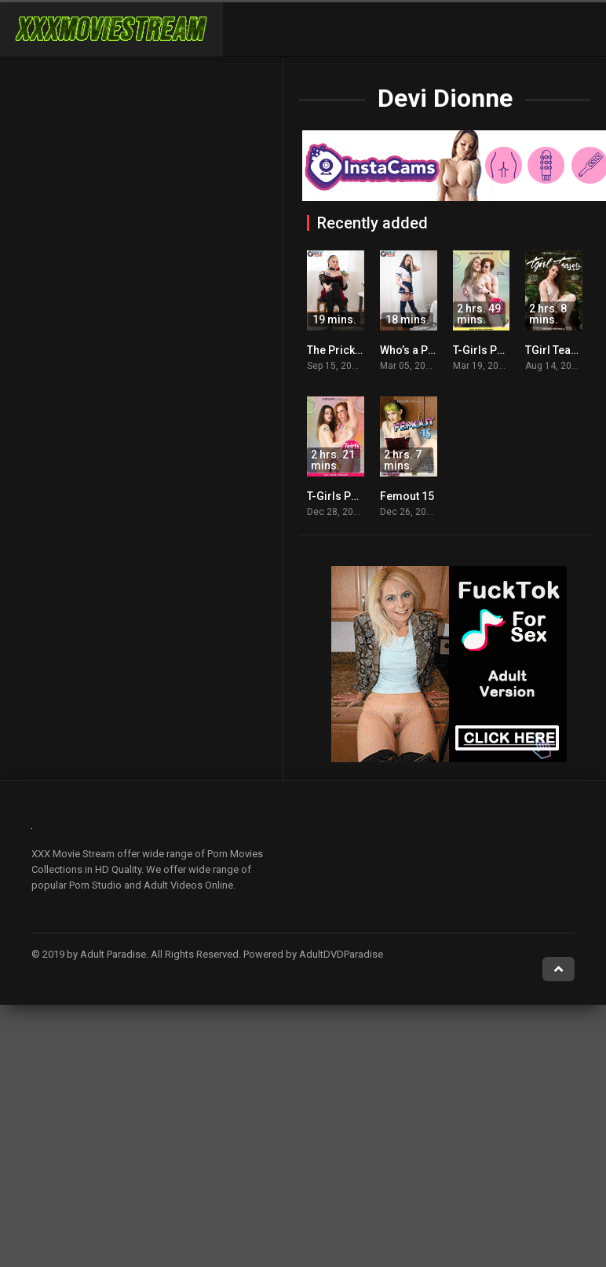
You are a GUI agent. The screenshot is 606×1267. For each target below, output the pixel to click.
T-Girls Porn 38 (491, 350)
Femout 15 (407, 496)
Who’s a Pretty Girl (426, 350)
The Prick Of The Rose (363, 350)
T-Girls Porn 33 (345, 496)
